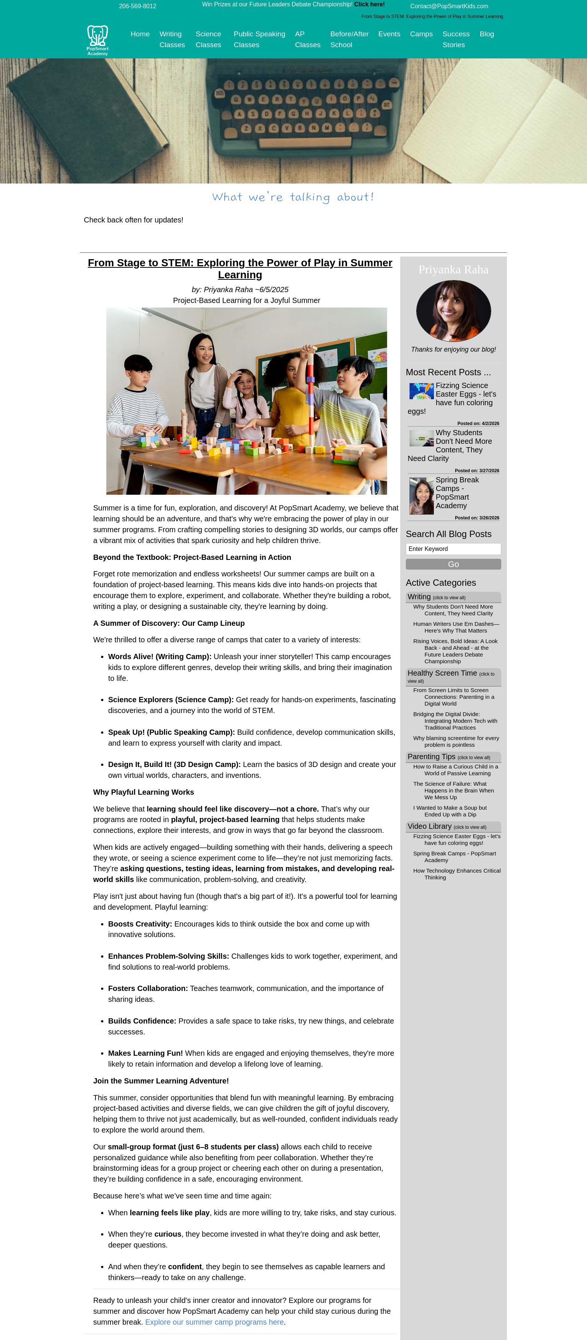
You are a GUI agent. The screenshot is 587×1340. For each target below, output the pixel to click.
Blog (487, 34)
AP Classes (307, 39)
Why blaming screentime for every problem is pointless (456, 741)
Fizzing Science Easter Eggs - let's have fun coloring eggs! (452, 398)
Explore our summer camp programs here (214, 1322)
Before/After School (349, 39)
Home (140, 34)
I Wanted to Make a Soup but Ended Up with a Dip (450, 811)
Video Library (447, 826)
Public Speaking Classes (260, 39)
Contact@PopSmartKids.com (449, 6)
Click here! (369, 4)
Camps (421, 34)
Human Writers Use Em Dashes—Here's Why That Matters (456, 627)
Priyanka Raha (454, 269)
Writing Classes (172, 39)
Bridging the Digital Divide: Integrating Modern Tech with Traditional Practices (455, 721)
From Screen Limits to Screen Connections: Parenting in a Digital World (454, 697)
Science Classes (208, 39)
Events (389, 34)
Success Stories (456, 39)
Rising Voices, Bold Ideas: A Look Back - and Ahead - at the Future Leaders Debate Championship (455, 651)
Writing (437, 596)
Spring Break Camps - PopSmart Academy (457, 493)
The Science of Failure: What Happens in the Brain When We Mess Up (453, 790)
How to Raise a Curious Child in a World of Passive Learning (455, 769)
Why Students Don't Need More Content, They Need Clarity (450, 445)
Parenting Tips (449, 756)
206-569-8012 (137, 6)
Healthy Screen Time (451, 676)
